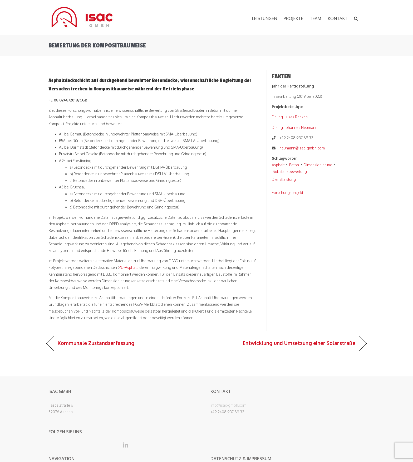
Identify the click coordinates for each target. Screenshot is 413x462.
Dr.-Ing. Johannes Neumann (294, 127)
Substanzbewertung (290, 171)
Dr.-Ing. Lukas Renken (290, 117)
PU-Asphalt (128, 267)
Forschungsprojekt (287, 192)
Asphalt (278, 165)
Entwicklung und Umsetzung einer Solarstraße (299, 343)
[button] (356, 17)
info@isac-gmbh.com (228, 405)
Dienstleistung (284, 179)
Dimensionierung (318, 165)
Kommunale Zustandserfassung (96, 343)
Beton (294, 165)
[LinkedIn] (125, 445)
